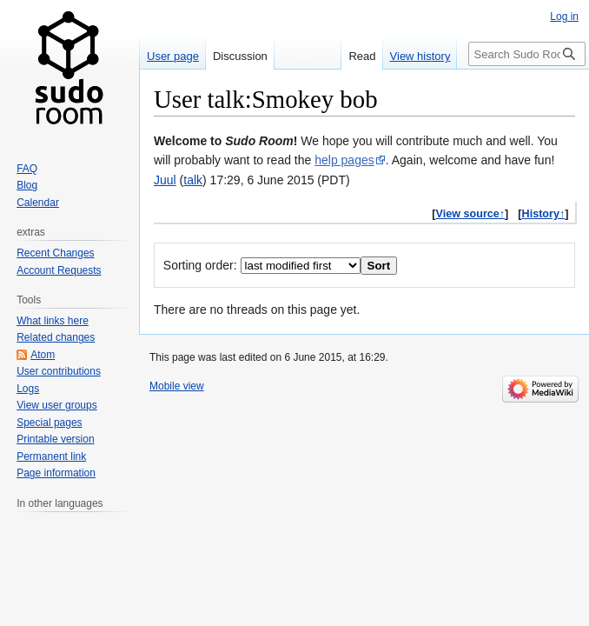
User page (173, 56)
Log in (564, 16)
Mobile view (176, 386)
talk (192, 180)
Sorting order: (200, 265)
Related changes (56, 337)
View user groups (57, 405)
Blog (27, 185)
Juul (165, 180)
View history (420, 56)
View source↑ (471, 214)
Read (361, 56)
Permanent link (51, 456)
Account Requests (59, 270)
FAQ (27, 169)
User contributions (59, 371)
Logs (28, 389)
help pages (344, 160)
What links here (53, 321)
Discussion (240, 56)
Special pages (49, 422)
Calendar (38, 202)
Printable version (55, 439)
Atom (42, 355)
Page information (56, 473)
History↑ (544, 214)
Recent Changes (55, 253)
